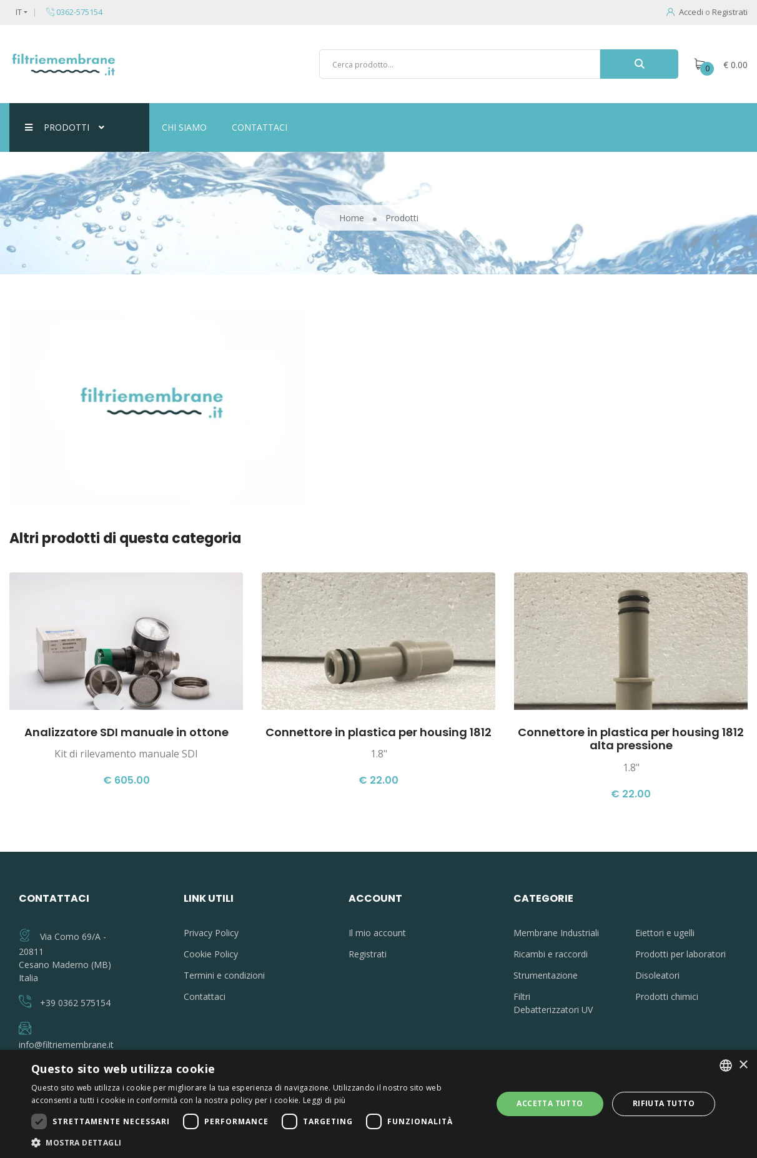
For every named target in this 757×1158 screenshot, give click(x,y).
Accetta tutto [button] (550, 1103)
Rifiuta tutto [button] (664, 1103)
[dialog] (378, 1104)
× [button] (743, 1065)
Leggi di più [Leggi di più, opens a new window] (324, 1100)
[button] (254, 1142)
